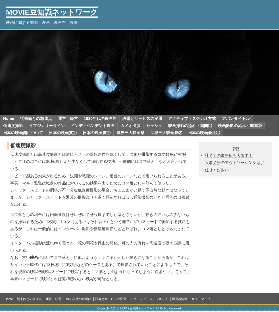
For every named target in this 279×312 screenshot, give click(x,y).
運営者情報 (180, 299)
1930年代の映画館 (100, 118)
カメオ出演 (130, 125)
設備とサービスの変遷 (142, 118)
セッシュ (154, 125)
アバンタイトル (236, 118)
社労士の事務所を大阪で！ (229, 155)
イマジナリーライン (47, 125)
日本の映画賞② (97, 132)
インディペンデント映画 (92, 125)
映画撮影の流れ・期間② (240, 125)
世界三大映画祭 (130, 132)
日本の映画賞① (63, 132)
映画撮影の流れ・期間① (190, 125)
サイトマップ (200, 299)
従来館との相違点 (36, 118)
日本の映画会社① (204, 132)
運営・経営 (68, 118)
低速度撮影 (13, 125)
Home (8, 118)
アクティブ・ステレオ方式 (192, 118)
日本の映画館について (23, 132)
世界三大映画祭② (166, 132)
